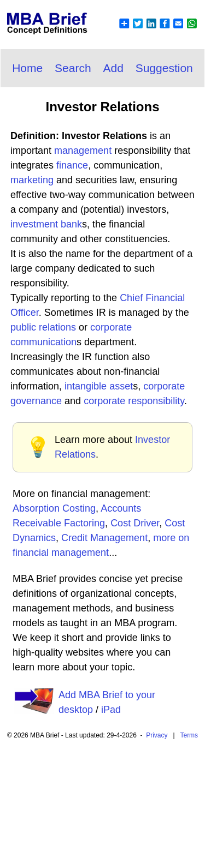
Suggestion (164, 68)
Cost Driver (134, 523)
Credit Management (104, 537)
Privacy (156, 735)
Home (27, 68)
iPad (111, 709)
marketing (32, 180)
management (83, 150)
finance (72, 165)
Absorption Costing (54, 508)
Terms (189, 735)
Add (113, 68)
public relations (43, 327)
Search (73, 68)
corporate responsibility (134, 400)
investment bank (46, 224)
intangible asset (99, 386)
